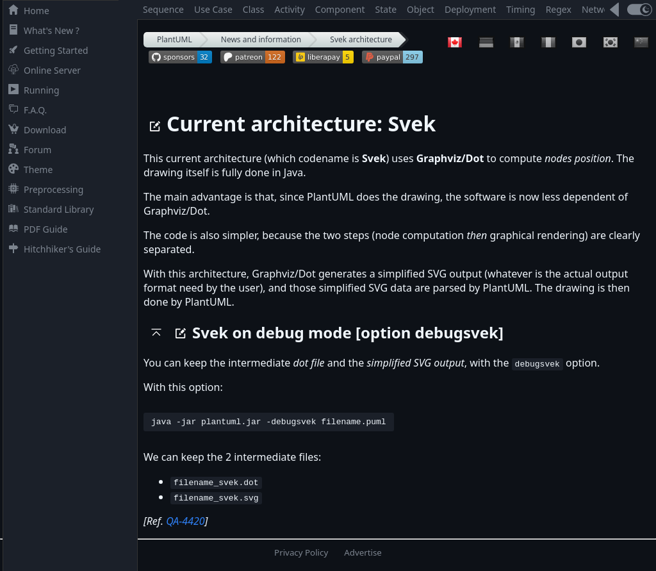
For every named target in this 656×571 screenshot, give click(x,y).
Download (35, 130)
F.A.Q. (25, 110)
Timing (520, 9)
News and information (261, 39)
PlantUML (174, 39)
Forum (27, 150)
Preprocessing (43, 189)
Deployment (470, 9)
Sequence (163, 9)
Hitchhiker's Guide (52, 249)
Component (340, 9)
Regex (558, 9)
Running (31, 90)
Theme (28, 169)
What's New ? (41, 30)
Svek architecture (361, 39)
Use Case (213, 9)
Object (420, 9)
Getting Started (45, 50)
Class (254, 9)
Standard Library (48, 209)
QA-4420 (185, 523)
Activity (290, 9)
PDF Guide (35, 229)
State (386, 9)
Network (600, 9)
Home (26, 10)
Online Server (42, 70)
